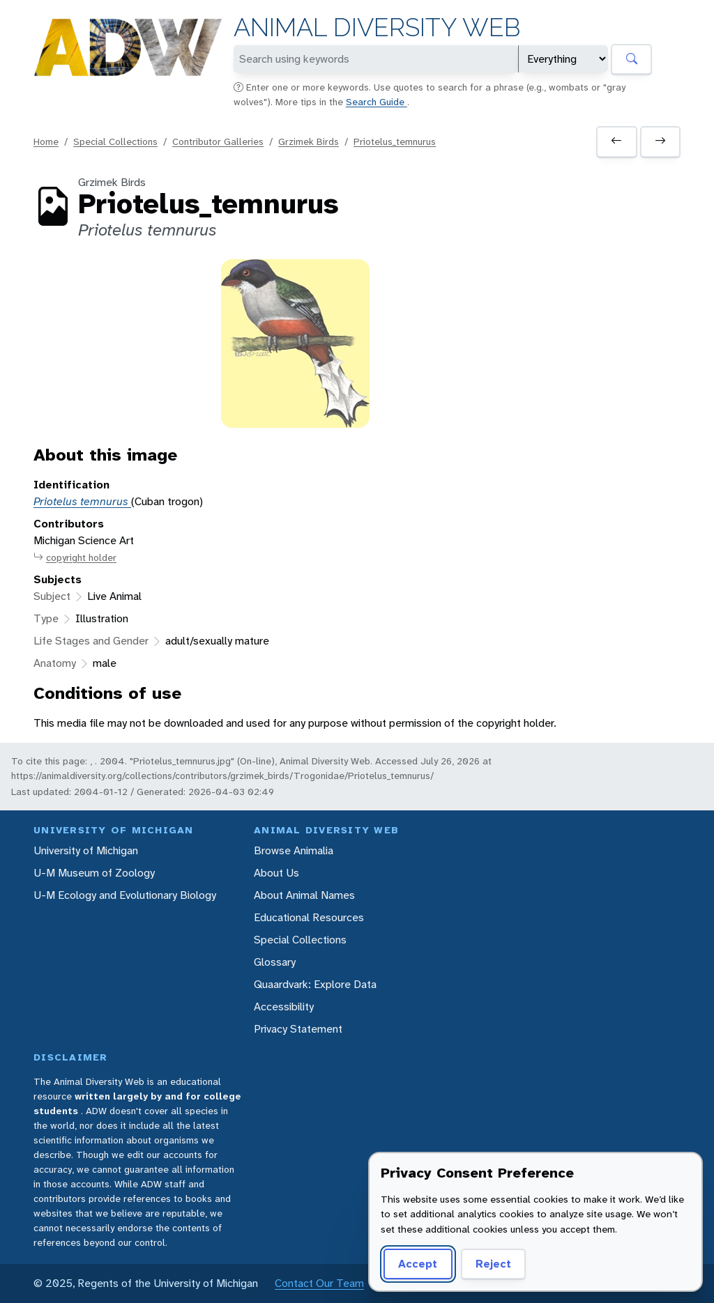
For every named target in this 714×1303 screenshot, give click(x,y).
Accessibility (284, 1006)
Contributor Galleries (218, 141)
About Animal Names (304, 895)
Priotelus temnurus (82, 501)
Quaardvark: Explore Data (315, 984)
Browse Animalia (293, 850)
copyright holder (74, 557)
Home (46, 141)
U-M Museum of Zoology (94, 872)
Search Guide (376, 101)
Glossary (275, 962)
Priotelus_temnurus (395, 141)
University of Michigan (85, 850)
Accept (417, 1263)
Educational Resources (309, 917)
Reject (493, 1263)
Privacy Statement (298, 1028)
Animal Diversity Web (377, 27)
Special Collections (115, 141)
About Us (276, 872)
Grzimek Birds (308, 141)
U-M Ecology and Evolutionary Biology (124, 895)
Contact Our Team (319, 1283)
